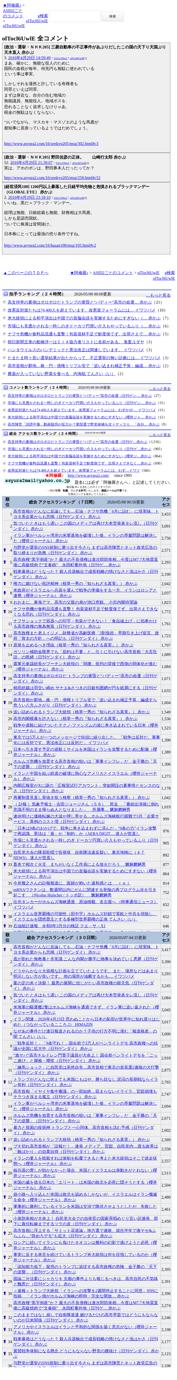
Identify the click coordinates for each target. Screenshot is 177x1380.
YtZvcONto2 (60, 58)
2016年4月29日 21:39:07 (31, 162)
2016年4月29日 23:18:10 (29, 197)
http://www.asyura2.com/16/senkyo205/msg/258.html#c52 (52, 178)
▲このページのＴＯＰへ (25, 273)
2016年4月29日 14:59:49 (29, 58)
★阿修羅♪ (12, 5)
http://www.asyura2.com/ (88, 475)
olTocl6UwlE (14, 26)
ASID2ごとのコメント (113, 273)
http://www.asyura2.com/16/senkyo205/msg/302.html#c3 (51, 143)
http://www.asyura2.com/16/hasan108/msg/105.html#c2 (50, 245)
